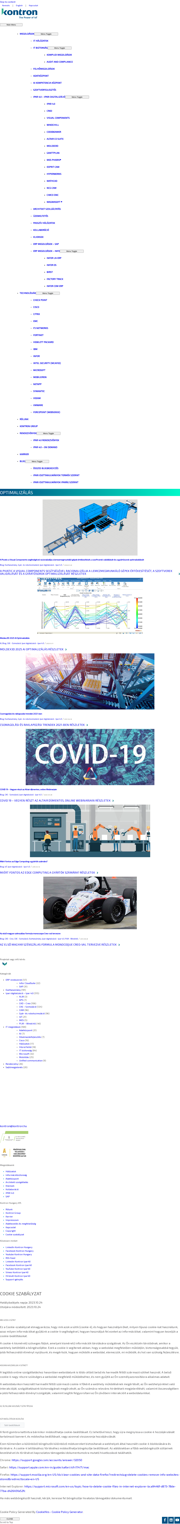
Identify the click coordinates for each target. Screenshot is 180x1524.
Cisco (21, 1040)
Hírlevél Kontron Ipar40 (18, 1276)
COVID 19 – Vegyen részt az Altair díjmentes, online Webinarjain (28, 789)
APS (21, 1000)
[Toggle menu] (46, 34)
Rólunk (9, 1209)
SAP (21, 986)
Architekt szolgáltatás (17, 1182)
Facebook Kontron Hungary (19, 1250)
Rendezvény (12, 1063)
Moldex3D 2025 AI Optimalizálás (15, 638)
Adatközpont (25, 1030)
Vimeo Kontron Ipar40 (17, 1272)
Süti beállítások (12, 1425)
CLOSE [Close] (10, 1519)
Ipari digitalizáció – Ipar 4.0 (19, 993)
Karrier (9, 1216)
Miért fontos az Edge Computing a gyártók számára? (24, 861)
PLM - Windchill (71, 939)
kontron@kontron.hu (13, 1126)
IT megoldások (13, 1026)
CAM (21, 1010)
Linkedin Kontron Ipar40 (18, 1261)
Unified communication (30, 1060)
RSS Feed (10, 1258)
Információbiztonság (16, 1175)
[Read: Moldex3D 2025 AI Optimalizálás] (90, 633)
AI (1, 643)
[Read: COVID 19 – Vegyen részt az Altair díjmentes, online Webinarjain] (90, 784)
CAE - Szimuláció (14, 643)
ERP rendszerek (14, 979)
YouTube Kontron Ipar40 (18, 1268)
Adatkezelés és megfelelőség (21, 1223)
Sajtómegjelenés (14, 1067)
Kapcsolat (33, 5)
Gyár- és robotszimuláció (28, 565)
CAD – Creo (25, 1003)
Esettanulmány (11, 565)
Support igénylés (14, 1279)
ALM (21, 996)
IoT (6, 867)
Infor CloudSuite (27, 983)
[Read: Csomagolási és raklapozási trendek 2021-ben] (90, 708)
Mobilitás (24, 1057)
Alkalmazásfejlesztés (30, 1037)
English (19, 5)
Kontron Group (13, 1212)
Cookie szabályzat (15, 1234)
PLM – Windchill (27, 1023)
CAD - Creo (9, 939)
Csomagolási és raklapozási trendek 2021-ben (21, 714)
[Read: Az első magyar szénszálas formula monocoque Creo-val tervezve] (90, 928)
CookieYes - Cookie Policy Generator (59, 1511)
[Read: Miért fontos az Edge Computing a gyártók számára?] (90, 856)
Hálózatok (24, 1043)
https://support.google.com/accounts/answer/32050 (47, 1460)
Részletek (86, 572)
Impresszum (12, 1220)
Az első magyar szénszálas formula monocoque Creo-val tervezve (30, 933)
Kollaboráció (12, 1189)
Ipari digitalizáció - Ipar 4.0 (51, 565)
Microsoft (24, 1053)
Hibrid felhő (25, 1047)
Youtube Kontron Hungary (19, 1254)
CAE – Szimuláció (27, 1006)
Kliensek (10, 1185)
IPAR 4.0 (10, 1193)
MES (21, 1020)
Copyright (11, 1230)
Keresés (6, 5)
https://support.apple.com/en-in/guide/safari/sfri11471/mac (49, 1467)
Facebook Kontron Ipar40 (19, 1265)
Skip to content (7, 1)
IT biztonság (25, 1050)
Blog (2, 565)
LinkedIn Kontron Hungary (19, 1247)
